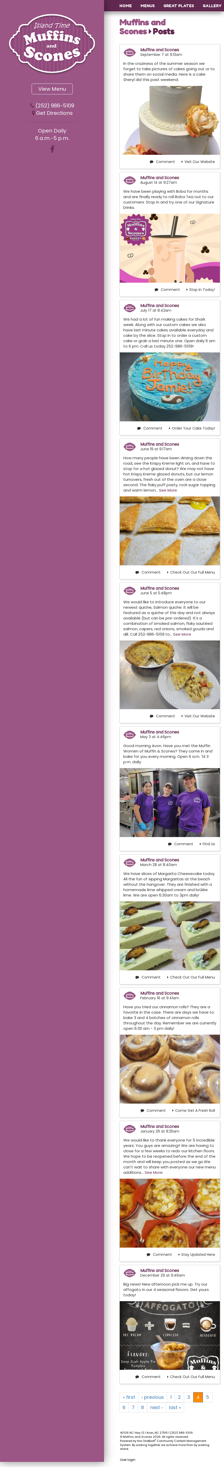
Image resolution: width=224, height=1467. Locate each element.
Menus (148, 5)
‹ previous (153, 1397)
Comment (162, 161)
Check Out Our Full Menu (191, 572)
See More (168, 490)
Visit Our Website (198, 161)
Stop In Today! (200, 289)
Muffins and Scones (142, 26)
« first (129, 1397)
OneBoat (149, 1441)
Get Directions (54, 113)
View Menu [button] (52, 89)
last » (175, 1407)
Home (125, 5)
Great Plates (178, 5)
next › (156, 1407)
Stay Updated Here (197, 1254)
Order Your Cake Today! (192, 428)
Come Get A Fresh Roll (193, 1110)
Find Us (207, 844)
